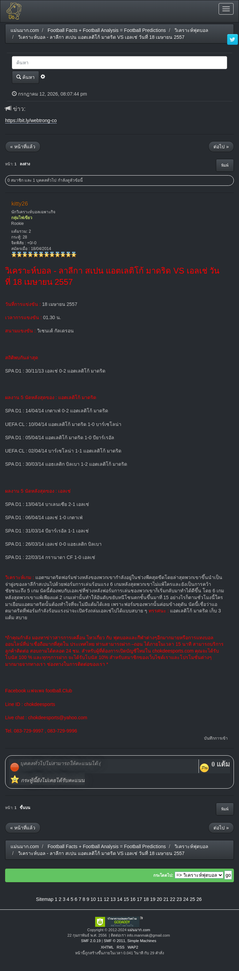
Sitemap (44, 899)
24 (186, 899)
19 (152, 899)
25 (192, 899)
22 (172, 899)
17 (139, 899)
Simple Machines (141, 941)
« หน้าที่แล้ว (22, 146)
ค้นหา (25, 77)
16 (133, 899)
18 (146, 899)
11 (100, 899)
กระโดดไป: (163, 875)
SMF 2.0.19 (91, 941)
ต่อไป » (221, 146)
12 (106, 899)
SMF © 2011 (114, 941)
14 (119, 899)
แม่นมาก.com (138, 930)
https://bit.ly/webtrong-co (31, 120)
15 (126, 899)
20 (159, 899)
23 (179, 899)
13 (113, 899)
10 (93, 899)
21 (166, 899)
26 (199, 899)
